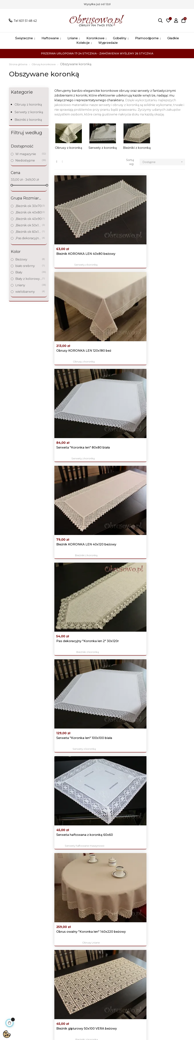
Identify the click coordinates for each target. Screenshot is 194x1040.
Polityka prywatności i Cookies (93, 948)
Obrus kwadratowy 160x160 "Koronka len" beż (164, 805)
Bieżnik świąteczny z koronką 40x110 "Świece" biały (162, 743)
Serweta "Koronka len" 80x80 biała (164, 217)
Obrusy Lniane (119, 340)
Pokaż (32, 957)
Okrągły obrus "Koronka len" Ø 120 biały (117, 508)
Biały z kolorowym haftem (28, 279)
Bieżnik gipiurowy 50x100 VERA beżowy (163, 332)
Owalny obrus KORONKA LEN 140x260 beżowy (114, 805)
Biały (28, 272)
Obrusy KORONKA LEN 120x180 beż (120, 217)
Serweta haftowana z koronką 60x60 (72, 332)
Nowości (83, 939)
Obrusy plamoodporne (54, 982)
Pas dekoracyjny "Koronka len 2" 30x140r (159, 508)
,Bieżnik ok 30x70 (28, 206)
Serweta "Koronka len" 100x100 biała (164, 274)
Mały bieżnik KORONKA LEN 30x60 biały (119, 451)
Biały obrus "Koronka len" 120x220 (163, 681)
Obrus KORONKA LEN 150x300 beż (119, 862)
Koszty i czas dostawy (93, 962)
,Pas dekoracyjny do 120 (28, 238)
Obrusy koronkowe (52, 965)
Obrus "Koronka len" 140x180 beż (163, 624)
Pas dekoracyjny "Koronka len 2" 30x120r (114, 274)
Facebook (164, 938)
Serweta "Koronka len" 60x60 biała (73, 508)
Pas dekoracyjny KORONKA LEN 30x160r (114, 566)
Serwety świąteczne (74, 632)
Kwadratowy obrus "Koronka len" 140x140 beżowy (119, 393)
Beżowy (28, 259)
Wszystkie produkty (50, 936)
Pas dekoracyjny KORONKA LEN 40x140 (165, 393)
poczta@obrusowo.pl (23, 947)
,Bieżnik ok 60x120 (28, 232)
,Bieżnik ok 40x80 (28, 212)
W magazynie (28, 154)
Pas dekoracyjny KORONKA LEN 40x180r (114, 624)
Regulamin (85, 956)
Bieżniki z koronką (28, 120)
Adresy (124, 951)
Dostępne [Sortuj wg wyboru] (163, 162)
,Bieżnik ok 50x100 (28, 225)
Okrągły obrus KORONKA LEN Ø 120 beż (163, 451)
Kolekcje (49, 996)
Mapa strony (86, 973)
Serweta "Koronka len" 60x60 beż (73, 451)
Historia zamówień (133, 945)
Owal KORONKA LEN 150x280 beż (72, 862)
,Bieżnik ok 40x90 (28, 219)
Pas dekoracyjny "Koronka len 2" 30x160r (68, 393)
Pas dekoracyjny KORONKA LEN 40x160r (159, 566)
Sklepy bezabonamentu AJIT (45, 1028)
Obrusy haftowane (51, 953)
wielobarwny (28, 291)
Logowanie (127, 934)
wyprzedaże (52, 1002)
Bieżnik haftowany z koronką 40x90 (117, 681)
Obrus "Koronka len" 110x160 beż (117, 743)
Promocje (84, 934)
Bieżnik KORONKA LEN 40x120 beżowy (74, 274)
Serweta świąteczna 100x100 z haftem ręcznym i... (71, 624)
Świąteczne (52, 990)
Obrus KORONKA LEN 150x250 (164, 862)
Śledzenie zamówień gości (134, 959)
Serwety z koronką (29, 112)
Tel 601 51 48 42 (25, 21)
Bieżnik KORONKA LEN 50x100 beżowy (74, 805)
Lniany (28, 285)
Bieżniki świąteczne (165, 751)
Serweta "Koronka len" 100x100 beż (73, 566)
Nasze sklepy (87, 968)
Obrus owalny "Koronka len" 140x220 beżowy (119, 332)
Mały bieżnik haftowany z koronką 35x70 (72, 743)
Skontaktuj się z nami (93, 979)
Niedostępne (28, 160)
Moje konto (127, 939)
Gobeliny (50, 973)
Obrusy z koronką (28, 104)
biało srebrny (28, 266)
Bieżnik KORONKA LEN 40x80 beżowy (74, 217)
